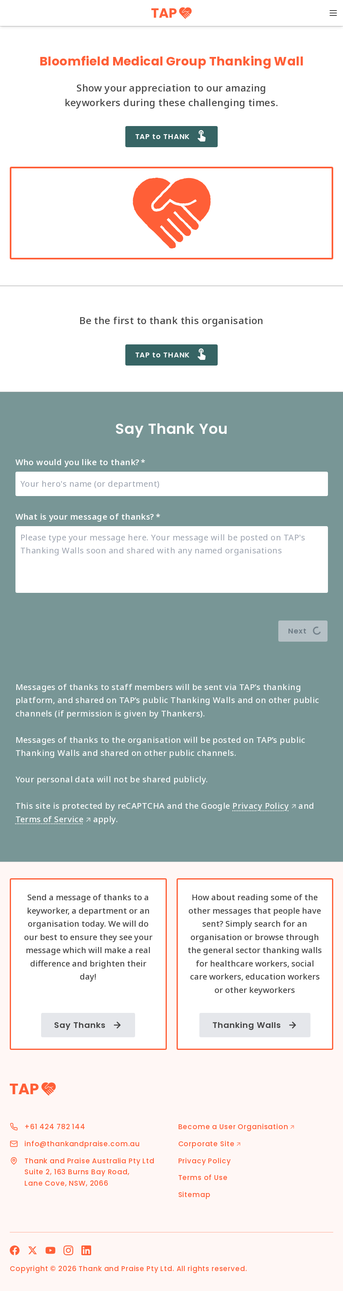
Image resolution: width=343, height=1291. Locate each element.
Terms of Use (203, 1177)
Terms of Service (53, 819)
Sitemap (194, 1195)
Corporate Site (209, 1144)
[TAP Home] (171, 13)
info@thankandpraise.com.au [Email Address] (82, 1144)
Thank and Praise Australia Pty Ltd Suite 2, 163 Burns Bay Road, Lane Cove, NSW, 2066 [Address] (89, 1172)
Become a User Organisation (236, 1127)
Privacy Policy (264, 805)
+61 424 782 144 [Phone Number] (54, 1127)
